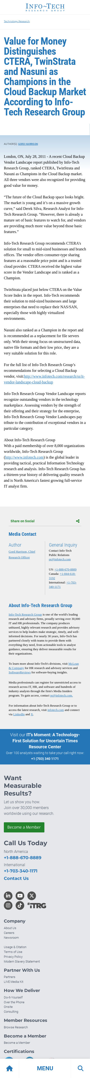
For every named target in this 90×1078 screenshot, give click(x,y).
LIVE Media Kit (13, 982)
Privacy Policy (13, 956)
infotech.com (56, 710)
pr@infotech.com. (61, 695)
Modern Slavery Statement (22, 961)
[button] (45, 1068)
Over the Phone (14, 1002)
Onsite (8, 1007)
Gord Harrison (28, 144)
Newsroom (11, 937)
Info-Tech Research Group (25, 614)
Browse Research (16, 1027)
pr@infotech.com (60, 559)
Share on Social (45, 521)
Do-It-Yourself (13, 997)
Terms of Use (13, 952)
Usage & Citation (15, 947)
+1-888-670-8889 (65, 569)
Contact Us (16, 878)
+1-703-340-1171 (20, 871)
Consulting (11, 1011)
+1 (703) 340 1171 (45, 759)
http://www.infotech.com (24, 457)
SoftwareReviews (20, 672)
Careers (9, 933)
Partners (9, 977)
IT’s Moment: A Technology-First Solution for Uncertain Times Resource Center (46, 740)
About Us (10, 928)
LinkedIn (19, 714)
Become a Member (24, 827)
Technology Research (17, 21)
